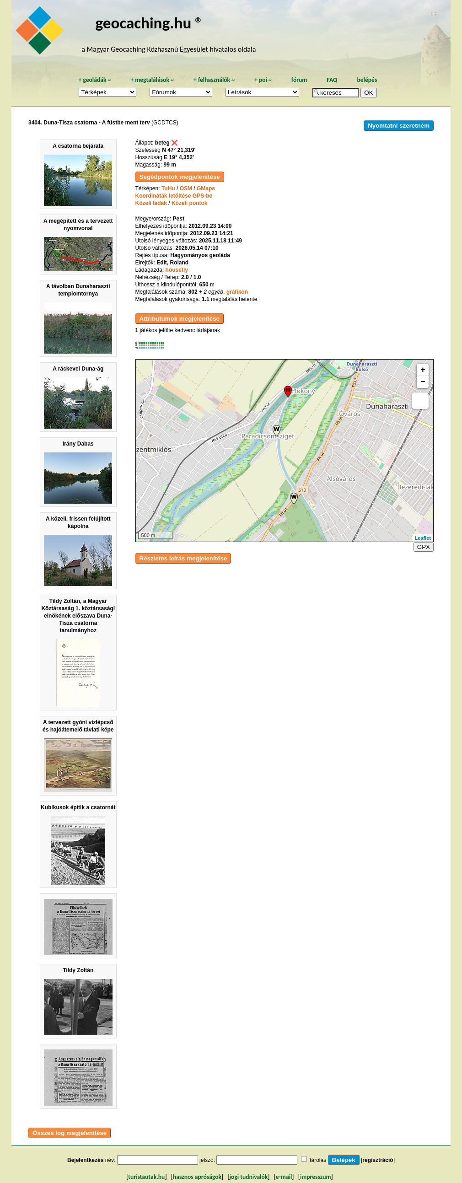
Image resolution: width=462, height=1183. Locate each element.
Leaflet (423, 538)
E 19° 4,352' (179, 157)
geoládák (94, 80)
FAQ (332, 80)
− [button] (422, 381)
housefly (177, 270)
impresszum (315, 1177)
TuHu (168, 188)
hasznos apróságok (197, 1177)
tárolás (318, 1160)
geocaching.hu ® (150, 22)
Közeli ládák (151, 203)
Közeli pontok (190, 203)
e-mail (284, 1177)
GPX (423, 546)
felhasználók (214, 80)
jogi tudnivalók (249, 1177)
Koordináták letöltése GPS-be (174, 196)
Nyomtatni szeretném (399, 125)
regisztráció (377, 1160)
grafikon (237, 292)
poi (263, 80)
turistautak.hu (146, 1177)
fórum (299, 80)
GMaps (206, 188)
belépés (367, 80)
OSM (186, 188)
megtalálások (152, 80)
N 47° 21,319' (178, 150)
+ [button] (422, 370)
